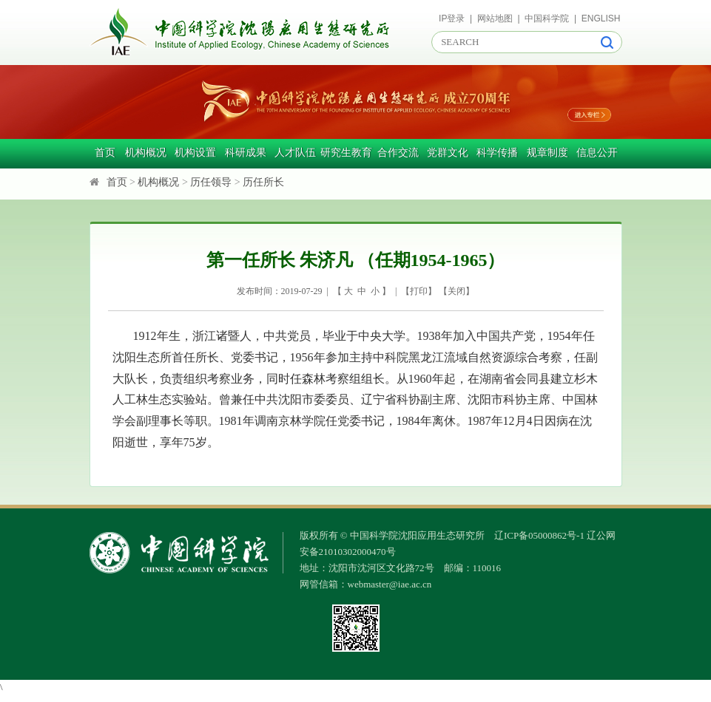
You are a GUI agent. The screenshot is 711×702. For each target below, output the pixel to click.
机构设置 (195, 152)
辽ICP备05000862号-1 (539, 535)
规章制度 (547, 152)
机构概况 (145, 152)
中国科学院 (547, 18)
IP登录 (452, 18)
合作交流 (398, 152)
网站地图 (495, 18)
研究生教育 (346, 152)
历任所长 (263, 182)
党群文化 (447, 152)
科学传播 (497, 152)
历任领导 (211, 182)
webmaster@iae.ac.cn (390, 584)
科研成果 (245, 152)
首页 (105, 152)
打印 (419, 291)
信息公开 (597, 152)
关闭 (456, 291)
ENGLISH (601, 18)
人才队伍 (295, 152)
